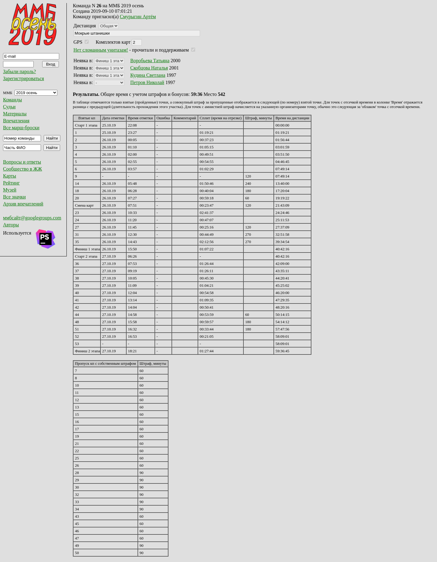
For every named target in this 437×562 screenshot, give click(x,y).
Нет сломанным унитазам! (100, 49)
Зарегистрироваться (23, 78)
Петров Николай (147, 82)
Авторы (11, 224)
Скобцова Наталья (149, 67)
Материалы (15, 113)
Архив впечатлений (23, 203)
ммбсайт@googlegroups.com (32, 217)
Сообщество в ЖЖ (22, 168)
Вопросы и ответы (22, 161)
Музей (9, 189)
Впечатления (16, 120)
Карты (9, 175)
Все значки (14, 196)
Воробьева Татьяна (149, 60)
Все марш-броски (21, 127)
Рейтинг (11, 182)
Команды (12, 99)
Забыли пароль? (19, 71)
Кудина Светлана (147, 75)
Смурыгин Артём (138, 16)
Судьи (9, 106)
